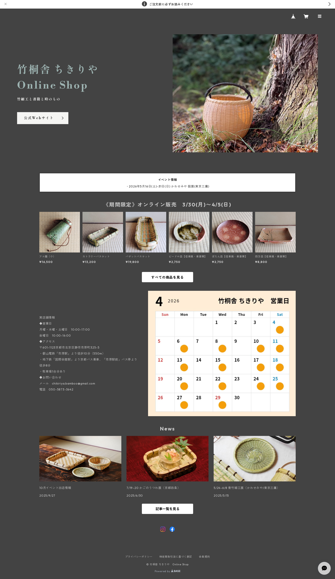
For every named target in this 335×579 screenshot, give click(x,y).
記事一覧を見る (167, 509)
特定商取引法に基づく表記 (175, 556)
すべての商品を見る (167, 277)
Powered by (168, 571)
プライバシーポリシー (139, 556)
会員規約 (204, 556)
